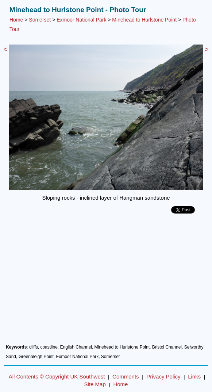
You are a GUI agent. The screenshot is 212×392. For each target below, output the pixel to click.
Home (16, 20)
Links (194, 376)
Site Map (95, 384)
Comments (125, 376)
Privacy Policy (163, 376)
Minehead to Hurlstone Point (144, 20)
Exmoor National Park (81, 20)
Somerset (40, 20)
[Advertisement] (106, 282)
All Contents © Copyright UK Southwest (57, 376)
